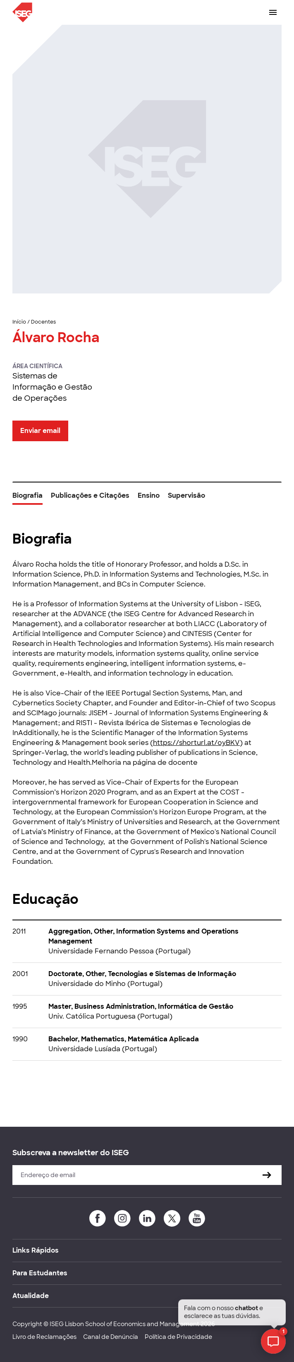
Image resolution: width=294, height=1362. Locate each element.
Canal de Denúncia (110, 1337)
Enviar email (40, 430)
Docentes (43, 322)
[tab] (27, 498)
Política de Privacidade (178, 1337)
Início (19, 322)
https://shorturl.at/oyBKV (196, 742)
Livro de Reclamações (44, 1337)
